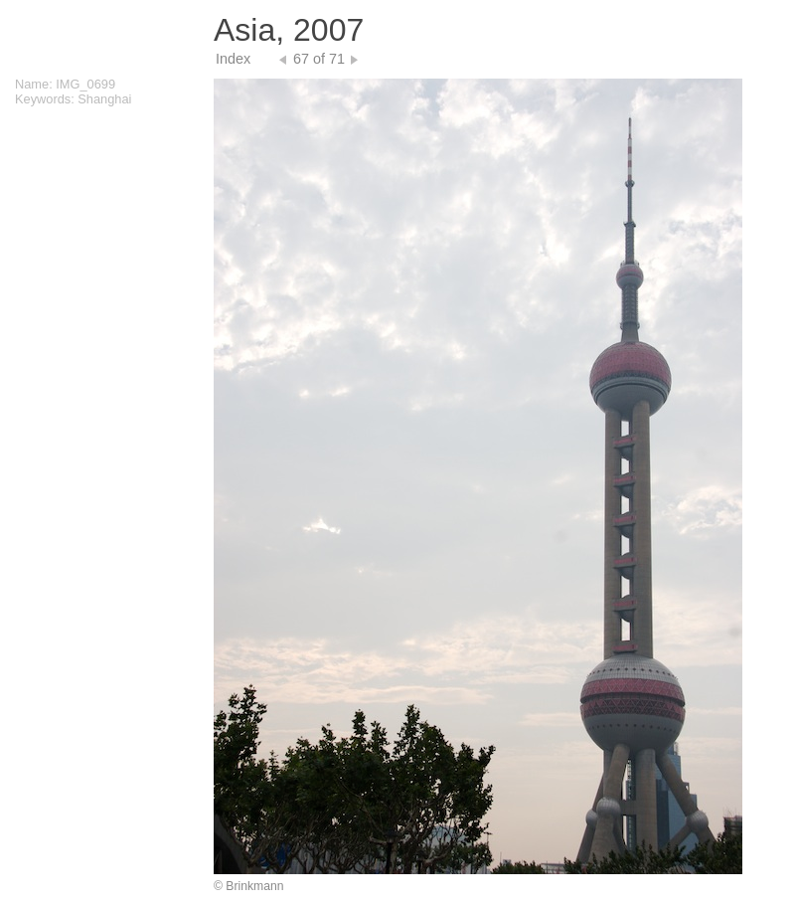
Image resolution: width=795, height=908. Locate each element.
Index (233, 59)
